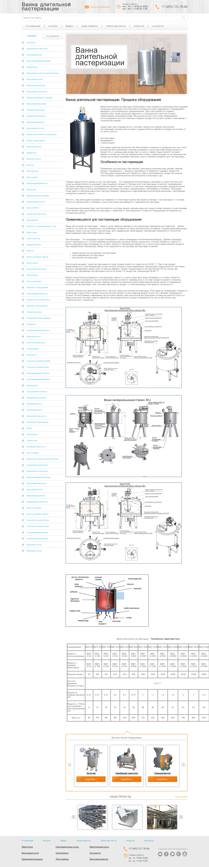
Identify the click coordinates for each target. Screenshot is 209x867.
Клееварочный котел (36, 446)
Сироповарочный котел (37, 293)
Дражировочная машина (38, 195)
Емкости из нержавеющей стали (41, 226)
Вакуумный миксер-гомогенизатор (42, 73)
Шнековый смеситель (37, 416)
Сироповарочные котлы (37, 532)
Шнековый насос (34, 403)
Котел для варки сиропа (37, 257)
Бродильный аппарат (36, 116)
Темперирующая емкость (38, 373)
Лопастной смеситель (37, 214)
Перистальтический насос (39, 299)
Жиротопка (32, 232)
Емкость (30, 250)
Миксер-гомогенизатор (37, 306)
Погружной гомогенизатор (39, 318)
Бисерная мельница (36, 110)
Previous (68, 64)
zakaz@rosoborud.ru (100, 7)
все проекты (181, 797)
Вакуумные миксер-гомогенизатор (42, 459)
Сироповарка (33, 348)
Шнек (29, 428)
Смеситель (32, 354)
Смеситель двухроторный (38, 361)
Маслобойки (32, 275)
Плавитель (31, 324)
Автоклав (31, 42)
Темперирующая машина (38, 379)
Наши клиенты (89, 26)
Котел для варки (34, 281)
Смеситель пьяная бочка (38, 367)
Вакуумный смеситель (37, 91)
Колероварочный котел (37, 183)
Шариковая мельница (36, 397)
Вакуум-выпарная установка (40, 97)
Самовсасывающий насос (38, 330)
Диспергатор (32, 171)
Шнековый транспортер (38, 422)
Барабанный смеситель (37, 48)
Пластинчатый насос (36, 342)
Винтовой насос (34, 159)
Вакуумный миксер (35, 122)
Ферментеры (32, 385)
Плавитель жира (34, 312)
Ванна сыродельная (36, 140)
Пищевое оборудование (37, 287)
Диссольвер (32, 177)
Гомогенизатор (33, 238)
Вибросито (32, 152)
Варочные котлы (34, 544)
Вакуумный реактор (36, 85)
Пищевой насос (34, 336)
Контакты (158, 26)
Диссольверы (33, 452)
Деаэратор (31, 189)
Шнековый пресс (34, 410)
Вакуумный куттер (35, 128)
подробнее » (91, 779)
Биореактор (32, 67)
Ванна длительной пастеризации (46, 7)
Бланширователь (34, 54)
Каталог (53, 26)
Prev (73, 817)
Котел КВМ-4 (33, 208)
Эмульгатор (32, 440)
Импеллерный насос (36, 201)
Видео (69, 26)
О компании (33, 26)
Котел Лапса (32, 263)
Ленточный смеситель (37, 269)
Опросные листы (116, 26)
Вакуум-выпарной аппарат (39, 61)
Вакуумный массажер (37, 103)
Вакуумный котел (35, 79)
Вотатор (30, 165)
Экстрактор (32, 434)
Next (184, 64)
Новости (139, 26)
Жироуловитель (34, 244)
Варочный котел (34, 146)
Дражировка (32, 220)
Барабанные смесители (37, 471)
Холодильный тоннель (37, 391)
